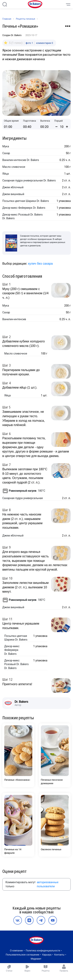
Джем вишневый (13, 194)
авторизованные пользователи (47, 884)
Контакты (59, 954)
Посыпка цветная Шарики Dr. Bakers (25, 200)
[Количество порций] (62, 127)
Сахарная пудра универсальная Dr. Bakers (29, 180)
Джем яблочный (13, 187)
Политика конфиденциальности (43, 950)
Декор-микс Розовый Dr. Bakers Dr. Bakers (22, 216)
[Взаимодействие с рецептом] (68, 26)
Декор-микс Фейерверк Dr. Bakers (23, 207)
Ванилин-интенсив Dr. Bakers (20, 160)
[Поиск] (4, 4)
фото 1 (29, 43)
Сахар (6, 153)
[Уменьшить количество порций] (56, 127)
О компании (16, 950)
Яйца (5, 173)
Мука (5, 146)
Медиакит (36, 958)
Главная (6, 19)
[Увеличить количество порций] (67, 127)
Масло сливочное (13, 166)
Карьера (46, 954)
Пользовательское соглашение (22, 954)
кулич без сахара (40, 263)
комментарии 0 (44, 43)
